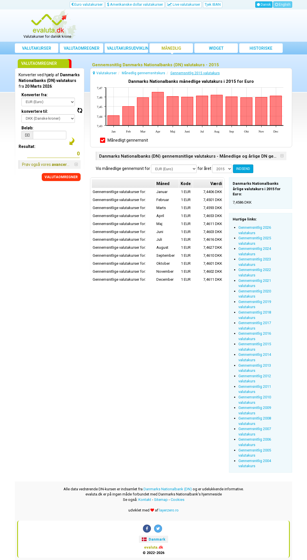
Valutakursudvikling (127, 48)
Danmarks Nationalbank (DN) (167, 489)
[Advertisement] (188, 26)
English (282, 5)
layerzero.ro (169, 510)
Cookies (177, 499)
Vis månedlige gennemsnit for (123, 168)
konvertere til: (34, 111)
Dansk (264, 5)
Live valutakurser (184, 4)
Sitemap (161, 499)
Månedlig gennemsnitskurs (171, 49)
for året (204, 168)
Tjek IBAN (213, 4)
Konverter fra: (34, 95)
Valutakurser (36, 48)
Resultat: (27, 146)
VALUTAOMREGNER (61, 177)
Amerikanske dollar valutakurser (135, 4)
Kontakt (144, 499)
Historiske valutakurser (261, 49)
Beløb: (27, 128)
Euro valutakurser (87, 4)
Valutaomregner (81, 48)
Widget (216, 48)
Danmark (153, 539)
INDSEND (243, 169)
